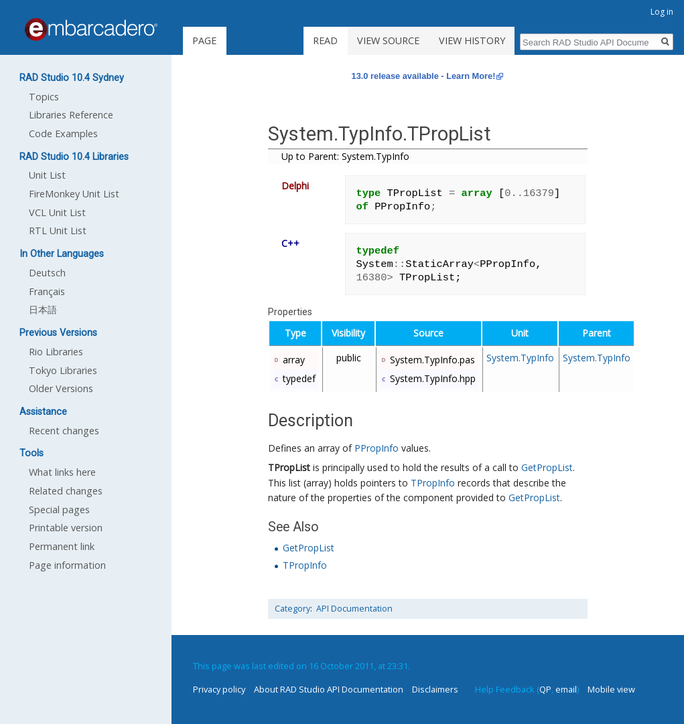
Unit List (47, 175)
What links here (62, 472)
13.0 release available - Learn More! (424, 76)
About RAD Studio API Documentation (328, 689)
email (566, 689)
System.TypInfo (520, 357)
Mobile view (611, 689)
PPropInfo (376, 448)
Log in (662, 11)
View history (472, 40)
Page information (67, 565)
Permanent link (61, 546)
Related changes (65, 490)
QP (545, 689)
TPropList (289, 467)
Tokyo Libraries (63, 370)
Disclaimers (435, 689)
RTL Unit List (57, 230)
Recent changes (64, 430)
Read (325, 40)
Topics (44, 96)
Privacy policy (219, 689)
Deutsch (47, 272)
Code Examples (63, 133)
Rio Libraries (56, 351)
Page (204, 40)
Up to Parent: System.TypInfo (345, 156)
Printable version (65, 527)
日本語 (43, 309)
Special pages (59, 509)
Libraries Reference (71, 114)
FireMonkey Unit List (74, 193)
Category (292, 608)
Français (47, 291)
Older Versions (61, 388)
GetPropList (547, 467)
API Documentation (354, 608)
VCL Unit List (57, 212)
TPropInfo (433, 482)
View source (388, 40)
